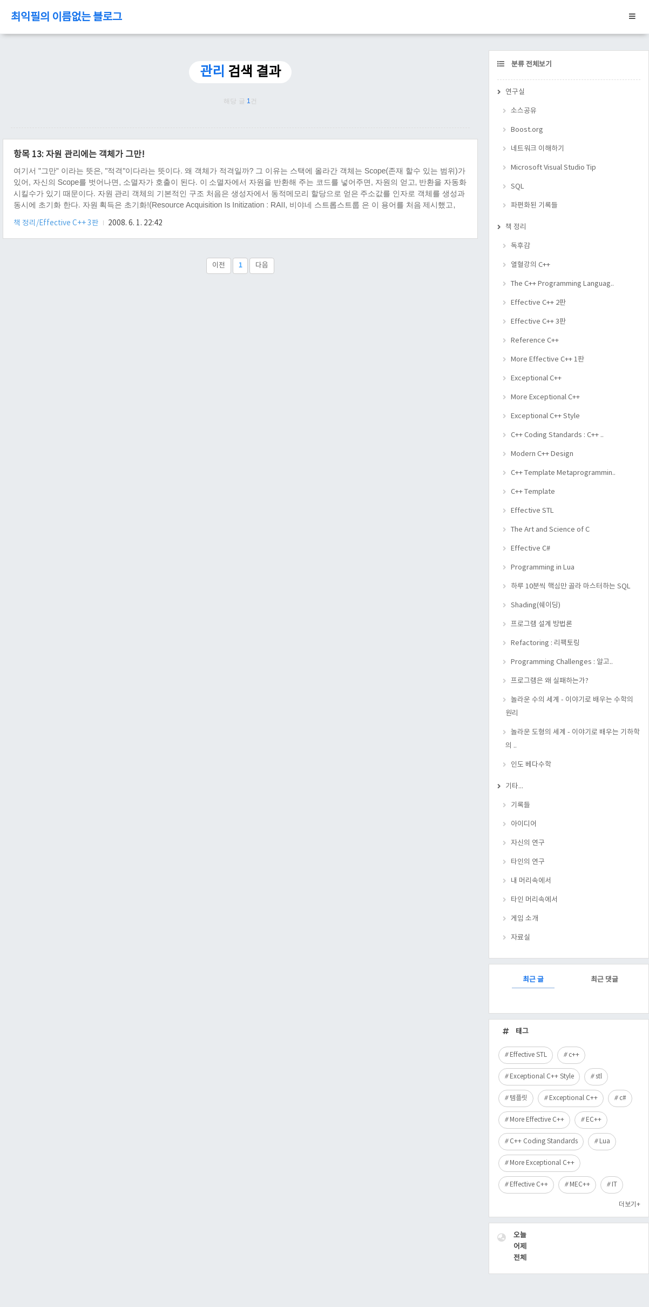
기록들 (520, 805)
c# (622, 1098)
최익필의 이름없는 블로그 (66, 17)
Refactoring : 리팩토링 (545, 643)
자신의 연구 (528, 843)
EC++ (593, 1119)
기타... (514, 786)
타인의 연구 (528, 862)
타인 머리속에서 (534, 900)
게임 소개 (524, 919)
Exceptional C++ (536, 378)
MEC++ (580, 1184)
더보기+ (629, 1204)
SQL (517, 187)
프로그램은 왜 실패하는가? (550, 681)
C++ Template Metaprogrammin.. (563, 473)
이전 (218, 266)
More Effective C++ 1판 (547, 360)
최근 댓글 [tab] (604, 980)
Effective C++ (529, 1184)
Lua (604, 1141)
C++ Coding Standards (544, 1141)
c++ (574, 1054)
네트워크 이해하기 (537, 149)
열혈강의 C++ (530, 265)
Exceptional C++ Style (545, 416)
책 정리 (515, 227)
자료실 (520, 938)
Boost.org (527, 130)
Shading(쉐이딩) (535, 605)
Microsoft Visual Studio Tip (553, 168)
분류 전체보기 (531, 65)
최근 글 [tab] (533, 980)
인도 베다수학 (531, 765)
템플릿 (519, 1098)
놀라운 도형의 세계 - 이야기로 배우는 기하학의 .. (572, 739)
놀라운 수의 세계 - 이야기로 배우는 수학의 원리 (569, 707)
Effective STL (532, 511)
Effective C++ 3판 (538, 322)
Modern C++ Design (542, 454)
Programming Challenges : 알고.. (562, 662)
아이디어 (524, 824)
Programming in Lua (542, 568)
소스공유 (524, 111)
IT (614, 1184)
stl (599, 1076)
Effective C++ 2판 (538, 303)
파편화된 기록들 (534, 206)
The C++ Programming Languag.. (562, 284)
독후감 (520, 246)
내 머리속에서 (531, 881)
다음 (261, 266)
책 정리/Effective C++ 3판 (56, 223)
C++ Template (533, 492)
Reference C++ (535, 341)
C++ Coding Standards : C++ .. (557, 435)
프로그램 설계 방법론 (541, 624)
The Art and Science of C (550, 530)
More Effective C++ (537, 1119)
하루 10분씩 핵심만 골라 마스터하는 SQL (571, 586)
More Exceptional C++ (545, 397)
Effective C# (530, 549)
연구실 (515, 92)
